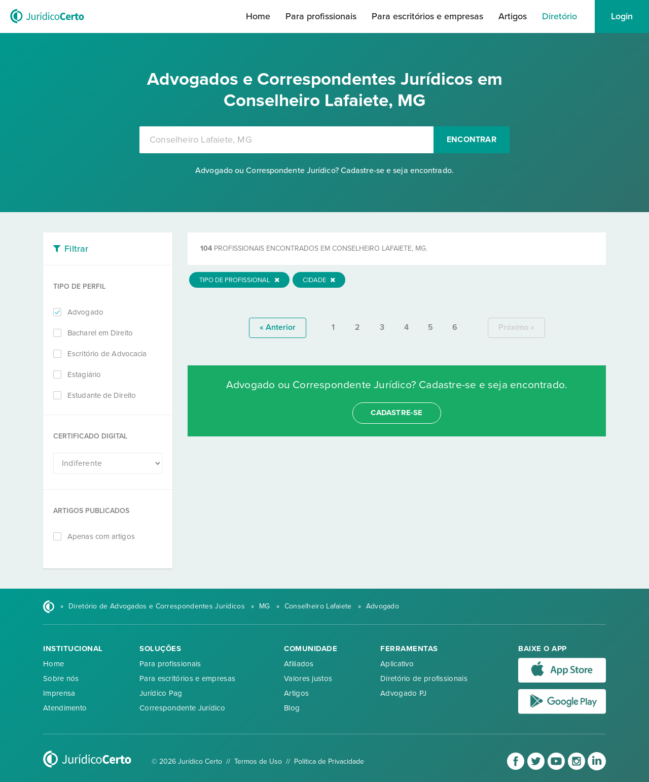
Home (258, 16)
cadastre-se (396, 412)
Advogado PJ (403, 693)
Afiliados (299, 663)
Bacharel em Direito (100, 333)
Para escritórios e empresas (427, 16)
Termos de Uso (258, 761)
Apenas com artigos (101, 536)
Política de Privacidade (329, 761)
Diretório (559, 16)
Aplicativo (397, 663)
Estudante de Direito (101, 395)
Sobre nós (61, 678)
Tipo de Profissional (239, 280)
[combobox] (286, 139)
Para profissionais (320, 16)
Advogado (85, 312)
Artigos (512, 16)
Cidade (319, 280)
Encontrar (471, 139)
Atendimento (65, 707)
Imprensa (59, 693)
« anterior (278, 327)
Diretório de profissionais (423, 678)
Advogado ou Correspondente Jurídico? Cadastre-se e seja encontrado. (324, 170)
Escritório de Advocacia (107, 354)
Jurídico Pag (161, 693)
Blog (292, 707)
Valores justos (308, 678)
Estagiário (84, 374)
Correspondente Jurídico (182, 707)
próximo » (516, 327)
